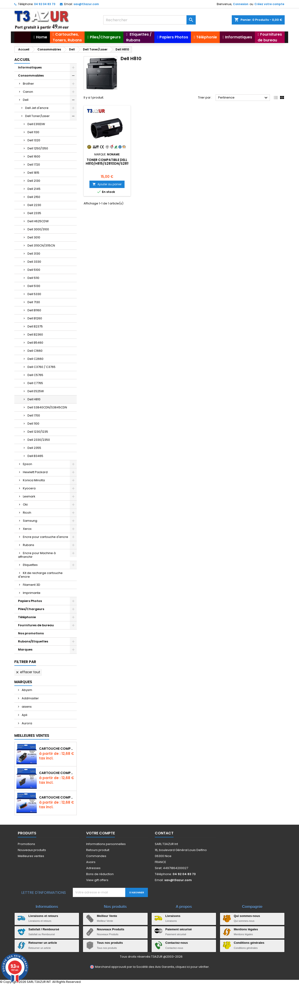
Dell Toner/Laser (37, 116)
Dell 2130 (33, 181)
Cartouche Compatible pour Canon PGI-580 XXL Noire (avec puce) (57, 748)
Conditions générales (249, 942)
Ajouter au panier (107, 184)
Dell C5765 (35, 375)
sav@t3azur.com (86, 4)
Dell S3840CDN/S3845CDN (47, 407)
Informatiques (30, 67)
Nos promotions (31, 633)
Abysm (26, 690)
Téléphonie (27, 617)
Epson (27, 464)
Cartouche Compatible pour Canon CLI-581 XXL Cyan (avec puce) (57, 797)
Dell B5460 (35, 342)
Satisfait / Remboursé (43, 929)
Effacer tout (27, 672)
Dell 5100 (33, 270)
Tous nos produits (110, 942)
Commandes (96, 856)
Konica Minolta (34, 480)
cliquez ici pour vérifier (192, 967)
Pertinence (243, 98)
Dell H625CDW (38, 221)
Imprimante (31, 593)
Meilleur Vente (107, 916)
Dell (25, 100)
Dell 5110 (33, 278)
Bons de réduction (100, 874)
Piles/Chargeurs (31, 609)
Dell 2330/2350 (38, 440)
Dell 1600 (33, 156)
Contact (164, 833)
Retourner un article (42, 942)
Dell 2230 (34, 205)
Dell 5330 (34, 294)
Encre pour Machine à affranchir (37, 555)
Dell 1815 (33, 172)
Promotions (26, 844)
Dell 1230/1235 (37, 431)
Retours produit (97, 850)
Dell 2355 (34, 448)
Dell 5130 (33, 286)
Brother (28, 83)
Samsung (30, 520)
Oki (25, 504)
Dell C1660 (35, 351)
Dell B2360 (35, 334)
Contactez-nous (176, 942)
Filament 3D (31, 585)
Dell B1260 (34, 318)
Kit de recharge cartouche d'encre (40, 575)
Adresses (93, 868)
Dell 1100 (33, 423)
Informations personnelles (106, 844)
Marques (25, 649)
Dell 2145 (33, 189)
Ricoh (27, 512)
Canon (28, 91)
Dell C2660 (35, 359)
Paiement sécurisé (178, 929)
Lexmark (29, 496)
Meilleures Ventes (31, 735)
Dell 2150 (33, 197)
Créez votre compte (269, 4)
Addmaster (30, 698)
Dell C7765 (35, 383)
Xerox (27, 529)
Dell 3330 (34, 261)
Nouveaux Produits (110, 929)
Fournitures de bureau (36, 625)
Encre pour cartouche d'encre (45, 537)
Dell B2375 (35, 326)
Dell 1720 (33, 164)
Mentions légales (246, 929)
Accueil (22, 59)
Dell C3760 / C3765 (41, 367)
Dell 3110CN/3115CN (41, 245)
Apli (24, 715)
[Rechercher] (149, 20)
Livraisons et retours (43, 916)
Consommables (31, 75)
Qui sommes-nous (247, 916)
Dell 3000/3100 (38, 229)
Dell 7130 (33, 302)
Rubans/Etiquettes (33, 641)
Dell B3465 (35, 456)
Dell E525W (35, 391)
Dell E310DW (36, 124)
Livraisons (172, 916)
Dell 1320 (33, 140)
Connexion (240, 4)
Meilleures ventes (31, 856)
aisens (26, 706)
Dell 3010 (33, 237)
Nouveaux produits (32, 850)
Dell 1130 (33, 132)
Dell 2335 (34, 213)
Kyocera (29, 488)
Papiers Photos (30, 601)
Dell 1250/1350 (37, 148)
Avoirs (90, 862)
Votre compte (100, 833)
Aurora (26, 723)
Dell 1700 (33, 415)
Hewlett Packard (35, 472)
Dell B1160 (34, 310)
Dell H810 (33, 399)
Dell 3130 (33, 253)
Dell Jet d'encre (37, 108)
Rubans (28, 545)
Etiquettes (30, 565)
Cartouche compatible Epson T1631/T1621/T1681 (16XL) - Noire (57, 773)
